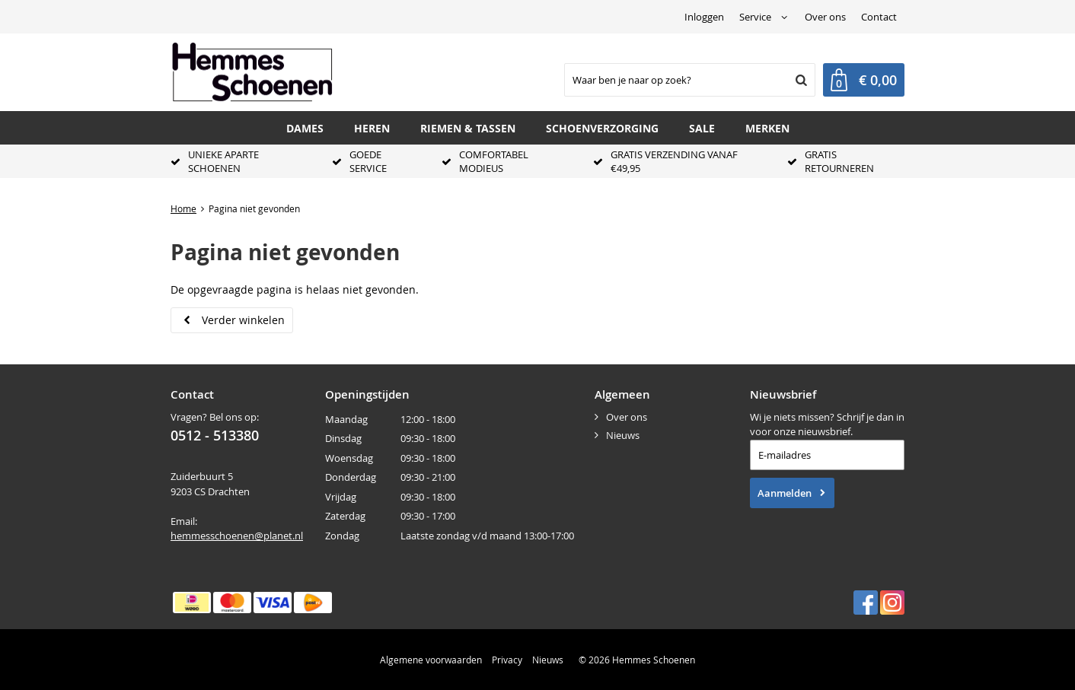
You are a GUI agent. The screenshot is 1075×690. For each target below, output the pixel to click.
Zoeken (799, 80)
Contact (879, 17)
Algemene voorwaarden (431, 659)
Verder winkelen (243, 320)
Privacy (507, 659)
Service (755, 17)
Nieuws (623, 435)
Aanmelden (785, 493)
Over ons (825, 17)
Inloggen (704, 17)
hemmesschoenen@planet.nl (237, 535)
